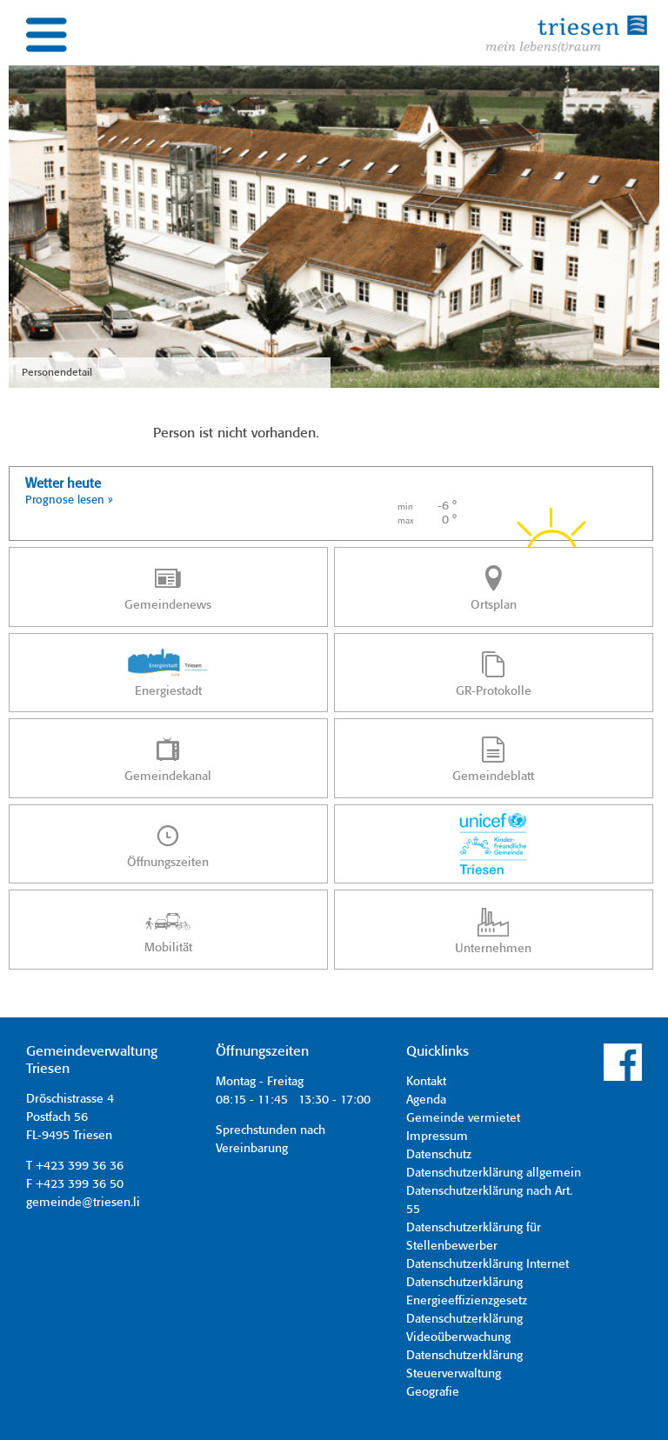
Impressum (437, 1136)
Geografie (432, 1392)
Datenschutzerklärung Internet (487, 1264)
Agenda (426, 1100)
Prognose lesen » (69, 500)
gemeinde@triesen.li (83, 1203)
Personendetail (57, 372)
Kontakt (426, 1082)
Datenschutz (438, 1155)
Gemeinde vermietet (463, 1118)
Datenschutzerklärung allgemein (493, 1173)
